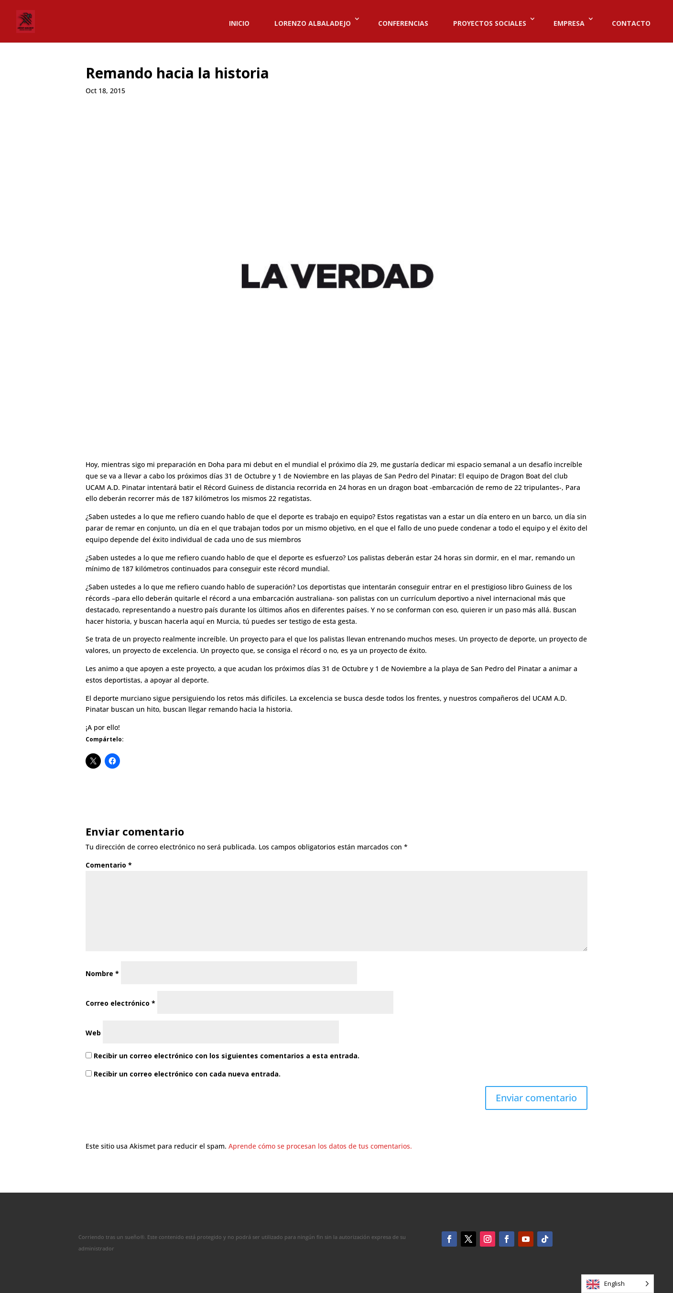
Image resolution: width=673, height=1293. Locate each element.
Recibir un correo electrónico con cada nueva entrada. (187, 1073)
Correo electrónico (120, 1003)
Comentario (109, 864)
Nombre (102, 973)
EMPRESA (569, 23)
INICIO (239, 23)
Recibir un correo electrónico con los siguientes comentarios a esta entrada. (226, 1055)
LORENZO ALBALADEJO (312, 23)
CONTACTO (631, 23)
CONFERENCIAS (403, 23)
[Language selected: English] (617, 1283)
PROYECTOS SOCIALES (489, 23)
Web (93, 1032)
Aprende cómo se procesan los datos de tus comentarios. (320, 1146)
